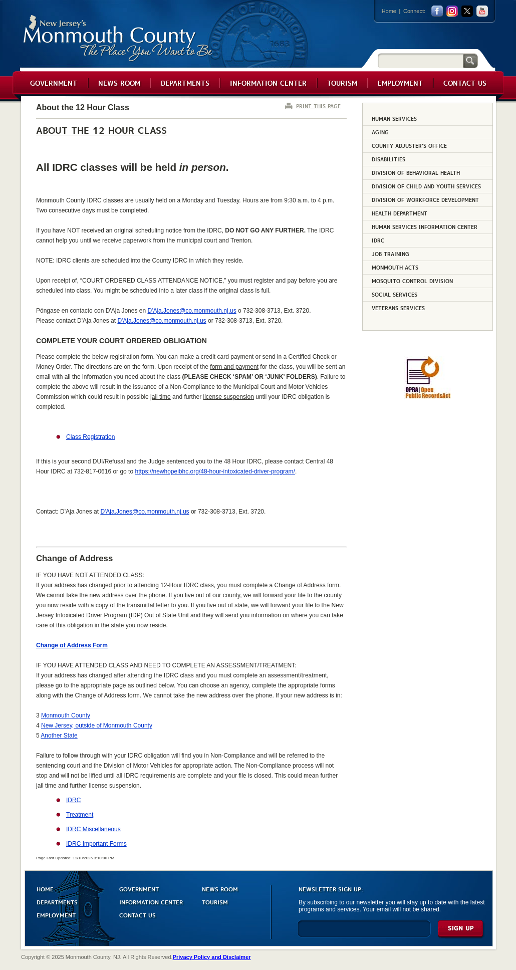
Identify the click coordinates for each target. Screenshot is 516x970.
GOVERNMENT (139, 888)
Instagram (452, 11)
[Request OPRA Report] (427, 396)
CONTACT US (137, 914)
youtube (482, 11)
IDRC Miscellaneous (93, 829)
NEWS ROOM (220, 888)
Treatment (79, 814)
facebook (437, 11)
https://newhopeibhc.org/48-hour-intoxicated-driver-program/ (215, 471)
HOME (45, 888)
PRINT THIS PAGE (318, 106)
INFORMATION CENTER (151, 901)
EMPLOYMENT (56, 914)
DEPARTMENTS (57, 901)
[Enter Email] (364, 933)
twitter (467, 11)
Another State (59, 735)
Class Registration (90, 436)
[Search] (420, 60)
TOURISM (215, 901)
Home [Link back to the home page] (389, 11)
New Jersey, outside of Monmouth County (96, 725)
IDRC (73, 800)
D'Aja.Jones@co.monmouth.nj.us (191, 310)
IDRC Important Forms (96, 843)
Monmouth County (118, 38)
